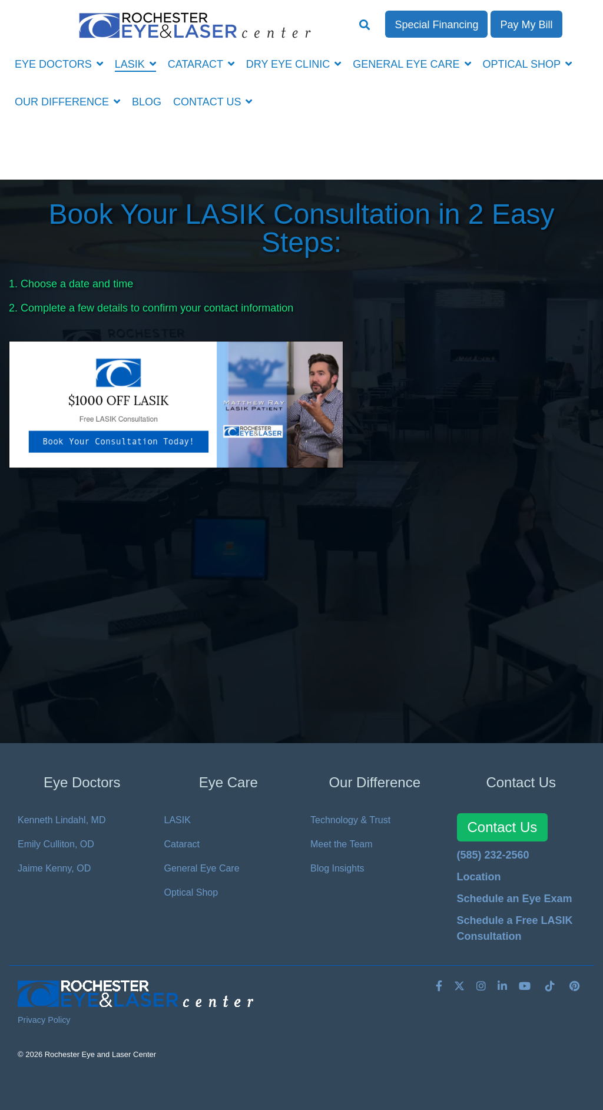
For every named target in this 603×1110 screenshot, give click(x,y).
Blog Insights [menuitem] (337, 868)
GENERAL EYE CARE (407, 64)
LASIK (131, 64)
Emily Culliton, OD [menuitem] (56, 844)
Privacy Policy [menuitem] (44, 1020)
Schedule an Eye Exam (514, 898)
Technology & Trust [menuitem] (350, 820)
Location (479, 877)
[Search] (365, 26)
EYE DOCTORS (55, 64)
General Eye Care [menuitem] (202, 868)
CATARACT (197, 64)
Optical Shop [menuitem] (191, 892)
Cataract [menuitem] (182, 844)
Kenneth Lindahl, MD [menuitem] (61, 820)
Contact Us (503, 827)
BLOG (146, 102)
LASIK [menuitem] (177, 820)
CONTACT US (208, 102)
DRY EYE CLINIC (289, 64)
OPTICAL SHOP (523, 64)
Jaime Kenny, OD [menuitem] (54, 868)
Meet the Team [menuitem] (341, 844)
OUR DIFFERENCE (63, 102)
